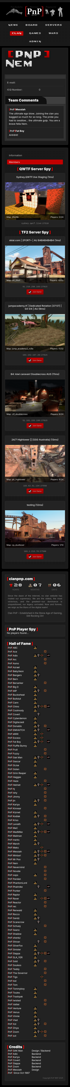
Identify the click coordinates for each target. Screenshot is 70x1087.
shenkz (17, 939)
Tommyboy (19, 989)
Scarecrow (18, 923)
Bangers (17, 676)
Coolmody (18, 711)
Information (15, 154)
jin (14, 801)
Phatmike (18, 888)
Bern (15, 680)
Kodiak (16, 817)
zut (14, 1036)
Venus (16, 1013)
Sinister (17, 950)
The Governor (20, 974)
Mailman (17, 837)
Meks (16, 848)
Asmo (16, 664)
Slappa (16, 954)
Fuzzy (16, 754)
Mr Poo (17, 860)
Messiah (20, 109)
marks (16, 841)
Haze (15, 782)
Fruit (15, 750)
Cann (15, 703)
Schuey (17, 927)
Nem (15, 864)
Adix (15, 656)
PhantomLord (20, 884)
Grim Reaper (19, 774)
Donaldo (17, 727)
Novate (16, 872)
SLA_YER (17, 958)
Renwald (17, 911)
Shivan (16, 942)
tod (14, 982)
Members (14, 160)
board (31, 25)
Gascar (16, 762)
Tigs (15, 978)
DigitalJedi (18, 723)
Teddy (16, 970)
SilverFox (18, 946)
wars (53, 33)
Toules (16, 993)
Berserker (18, 684)
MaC (15, 829)
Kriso (15, 821)
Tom (15, 986)
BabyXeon (18, 672)
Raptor (16, 895)
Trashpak (18, 997)
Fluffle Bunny (20, 746)
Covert (16, 715)
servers (53, 25)
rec (14, 907)
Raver (16, 899)
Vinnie (16, 1017)
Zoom (16, 1033)
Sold (15, 962)
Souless (17, 966)
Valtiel (16, 1005)
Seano (16, 931)
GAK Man (18, 1051)
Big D (15, 688)
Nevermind (18, 868)
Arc (14, 660)
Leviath (17, 825)
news (13, 25)
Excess (16, 739)
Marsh (16, 844)
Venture (17, 1009)
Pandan (17, 880)
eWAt (15, 735)
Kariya (16, 805)
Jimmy (16, 797)
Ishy (15, 793)
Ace (15, 652)
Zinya (16, 1029)
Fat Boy (19, 130)
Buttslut (17, 699)
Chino (16, 707)
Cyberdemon (20, 719)
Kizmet (16, 813)
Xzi (14, 1025)
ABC (15, 648)
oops (15, 876)
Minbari (17, 856)
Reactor (17, 903)
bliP (15, 692)
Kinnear (17, 809)
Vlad (15, 1021)
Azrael (16, 668)
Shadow (17, 935)
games (35, 33)
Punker (16, 891)
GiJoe (16, 766)
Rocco (16, 915)
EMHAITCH (19, 731)
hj (14, 790)
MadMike (18, 833)
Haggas (17, 778)
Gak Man (17, 758)
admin (35, 41)
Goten (16, 770)
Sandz (16, 919)
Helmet (16, 786)
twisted (17, 1001)
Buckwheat (19, 695)
